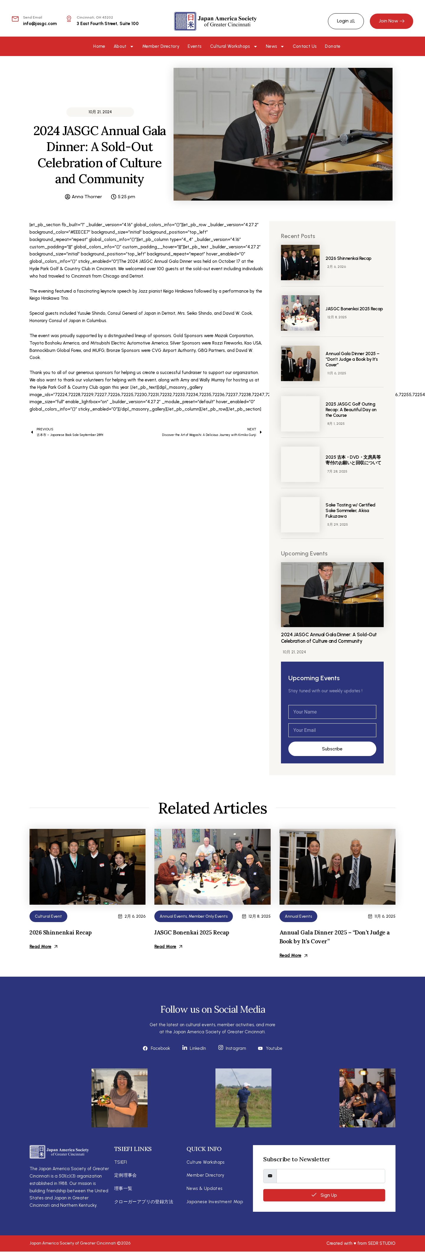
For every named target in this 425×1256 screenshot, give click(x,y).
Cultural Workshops (234, 46)
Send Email (32, 17)
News (275, 46)
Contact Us (305, 46)
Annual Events (173, 916)
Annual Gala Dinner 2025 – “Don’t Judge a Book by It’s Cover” (353, 359)
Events (195, 46)
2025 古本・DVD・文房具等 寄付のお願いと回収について (357, 460)
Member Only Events (208, 916)
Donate (332, 46)
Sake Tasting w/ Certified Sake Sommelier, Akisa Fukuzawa (352, 510)
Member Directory (160, 46)
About (124, 46)
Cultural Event (48, 916)
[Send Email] (15, 18)
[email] (331, 1175)
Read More (43, 947)
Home (99, 46)
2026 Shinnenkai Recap (350, 258)
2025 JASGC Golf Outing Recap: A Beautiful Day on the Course (353, 409)
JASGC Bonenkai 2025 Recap (193, 932)
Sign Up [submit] (324, 1193)
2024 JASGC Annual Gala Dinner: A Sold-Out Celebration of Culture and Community (332, 637)
